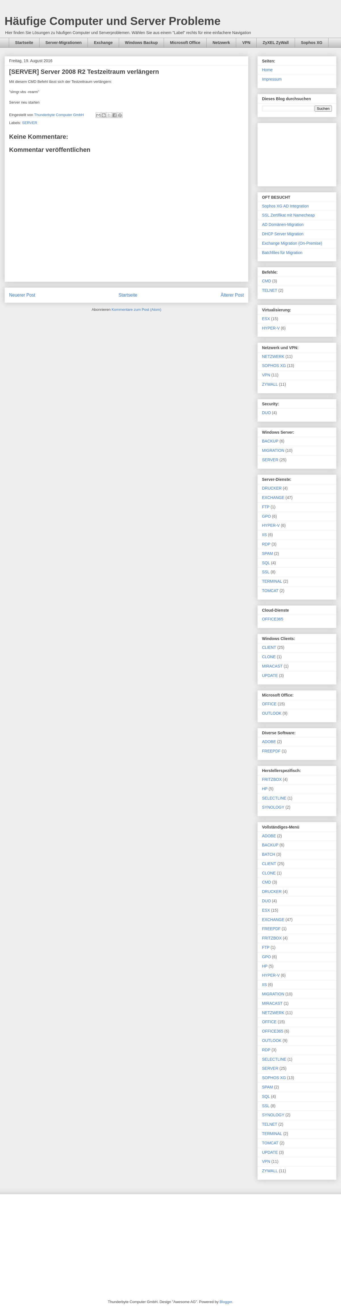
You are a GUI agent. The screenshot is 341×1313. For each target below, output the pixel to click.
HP (264, 788)
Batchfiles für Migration (282, 252)
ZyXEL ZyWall (276, 42)
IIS (264, 534)
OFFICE (269, 704)
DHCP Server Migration (282, 234)
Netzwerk (221, 42)
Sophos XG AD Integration (285, 206)
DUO (266, 412)
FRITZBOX (272, 779)
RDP (266, 544)
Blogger (226, 1302)
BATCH (268, 854)
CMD (266, 281)
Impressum (272, 79)
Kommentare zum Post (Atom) (136, 309)
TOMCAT (270, 590)
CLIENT (269, 647)
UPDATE (270, 675)
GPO (266, 516)
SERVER (29, 123)
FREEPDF (271, 751)
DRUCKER (272, 488)
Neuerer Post (22, 295)
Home (267, 70)
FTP (265, 507)
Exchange (103, 42)
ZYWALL (270, 384)
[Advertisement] (297, 153)
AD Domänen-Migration (282, 224)
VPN (246, 42)
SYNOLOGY (273, 807)
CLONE (269, 657)
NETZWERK (273, 356)
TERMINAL (272, 581)
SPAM (267, 553)
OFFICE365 (272, 619)
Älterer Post (232, 295)
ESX (266, 318)
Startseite (24, 42)
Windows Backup (141, 42)
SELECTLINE (274, 798)
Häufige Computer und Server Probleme (113, 21)
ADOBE (269, 741)
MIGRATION (273, 450)
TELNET (269, 290)
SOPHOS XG (274, 365)
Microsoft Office (185, 42)
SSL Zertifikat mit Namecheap (288, 215)
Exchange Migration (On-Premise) (292, 243)
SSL (265, 572)
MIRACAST (272, 666)
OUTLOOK (271, 713)
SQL (266, 563)
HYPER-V (271, 328)
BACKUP (270, 441)
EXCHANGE (273, 497)
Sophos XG (311, 42)
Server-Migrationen (63, 42)
